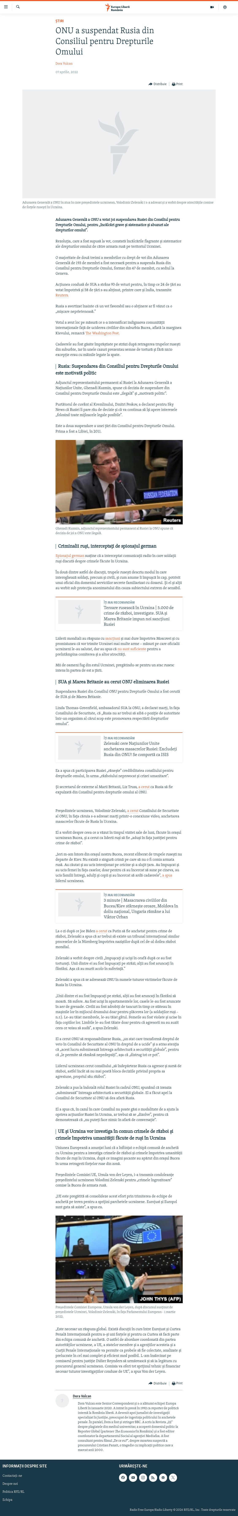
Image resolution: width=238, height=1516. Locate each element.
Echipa (7, 1500)
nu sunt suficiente (132, 649)
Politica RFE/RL (13, 1492)
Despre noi (10, 1484)
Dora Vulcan (64, 63)
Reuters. (62, 295)
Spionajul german (70, 556)
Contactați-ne (12, 1476)
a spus (167, 876)
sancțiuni (112, 639)
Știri (59, 21)
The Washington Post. (102, 333)
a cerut (144, 787)
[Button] (157, 84)
